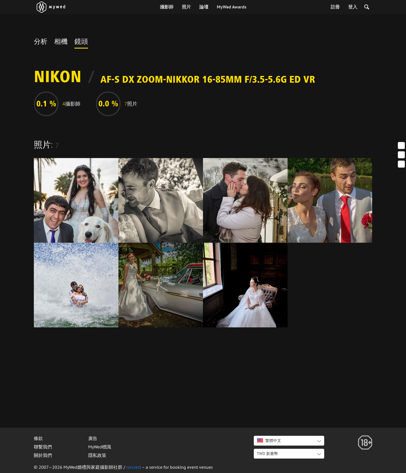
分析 (40, 42)
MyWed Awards (231, 7)
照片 (186, 7)
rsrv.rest (133, 467)
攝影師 (166, 7)
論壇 (203, 7)
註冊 (335, 7)
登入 (352, 7)
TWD (267, 453)
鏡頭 (81, 42)
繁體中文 (269, 440)
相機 (61, 42)
